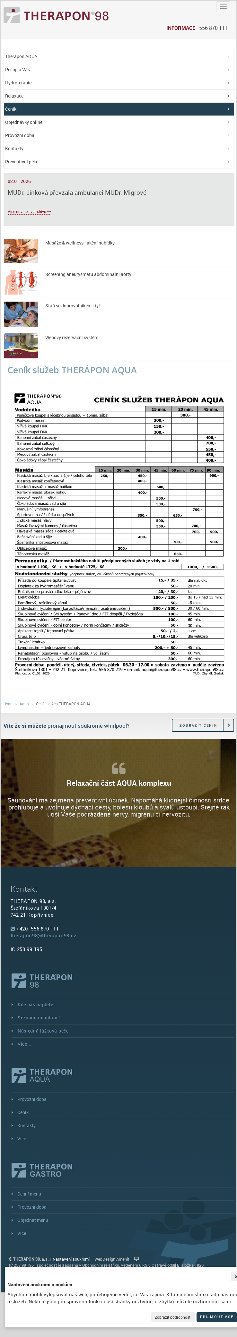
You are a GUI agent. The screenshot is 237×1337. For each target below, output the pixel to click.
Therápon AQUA (21, 56)
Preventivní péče (21, 162)
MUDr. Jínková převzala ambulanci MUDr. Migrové (77, 192)
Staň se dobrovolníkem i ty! (72, 306)
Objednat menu (32, 1220)
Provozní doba (19, 135)
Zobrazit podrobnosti (173, 1317)
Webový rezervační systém (71, 337)
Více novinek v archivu (29, 211)
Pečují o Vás (17, 69)
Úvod (8, 703)
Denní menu (29, 1194)
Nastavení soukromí (71, 1259)
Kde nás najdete (35, 1004)
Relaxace (14, 96)
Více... (25, 1044)
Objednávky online (23, 122)
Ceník (10, 109)
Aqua (24, 703)
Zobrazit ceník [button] (198, 725)
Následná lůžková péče (43, 1031)
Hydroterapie (18, 83)
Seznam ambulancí (39, 1018)
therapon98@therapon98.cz (44, 935)
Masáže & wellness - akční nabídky (80, 243)
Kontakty (14, 148)
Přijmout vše (216, 1316)
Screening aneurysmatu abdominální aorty (88, 274)
